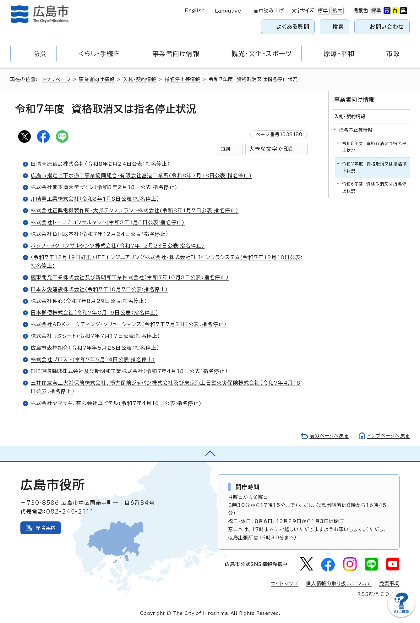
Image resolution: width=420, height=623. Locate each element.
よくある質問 (292, 26)
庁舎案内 (45, 528)
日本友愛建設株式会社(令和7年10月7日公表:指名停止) (99, 289)
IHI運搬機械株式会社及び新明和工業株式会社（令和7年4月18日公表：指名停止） (129, 371)
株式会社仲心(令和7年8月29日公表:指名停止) (89, 300)
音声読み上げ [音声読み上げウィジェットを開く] (269, 10)
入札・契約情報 (139, 79)
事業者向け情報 (97, 79)
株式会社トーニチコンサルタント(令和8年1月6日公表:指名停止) (108, 222)
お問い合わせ (387, 26)
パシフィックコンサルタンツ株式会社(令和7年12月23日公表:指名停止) (118, 245)
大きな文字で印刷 (272, 149)
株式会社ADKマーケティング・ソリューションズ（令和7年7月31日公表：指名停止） (129, 324)
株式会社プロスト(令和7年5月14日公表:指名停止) (93, 359)
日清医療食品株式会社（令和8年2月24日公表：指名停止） (100, 163)
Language (228, 10)
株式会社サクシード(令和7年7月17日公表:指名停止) (95, 335)
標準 (322, 11)
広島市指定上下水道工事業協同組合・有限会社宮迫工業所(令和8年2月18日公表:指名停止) (141, 175)
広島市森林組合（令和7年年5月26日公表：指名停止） (95, 347)
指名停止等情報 (182, 79)
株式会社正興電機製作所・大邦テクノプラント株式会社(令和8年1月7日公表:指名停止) (134, 210)
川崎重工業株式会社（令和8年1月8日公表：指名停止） (95, 198)
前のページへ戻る (327, 435)
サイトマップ (284, 583)
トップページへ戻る (388, 435)
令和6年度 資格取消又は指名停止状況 (374, 187)
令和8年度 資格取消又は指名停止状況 (374, 146)
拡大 (336, 11)
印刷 (225, 149)
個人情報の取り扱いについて (339, 583)
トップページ (56, 79)
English (195, 10)
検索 (338, 26)
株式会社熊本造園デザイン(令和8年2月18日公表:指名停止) (104, 187)
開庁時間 (248, 487)
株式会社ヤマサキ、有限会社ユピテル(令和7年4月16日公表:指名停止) (116, 403)
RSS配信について (378, 594)
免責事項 (389, 583)
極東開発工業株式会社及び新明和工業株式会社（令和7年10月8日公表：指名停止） (130, 277)
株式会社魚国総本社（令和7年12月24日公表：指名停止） (100, 233)
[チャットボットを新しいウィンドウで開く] (401, 615)
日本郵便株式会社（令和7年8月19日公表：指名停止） (94, 312)
